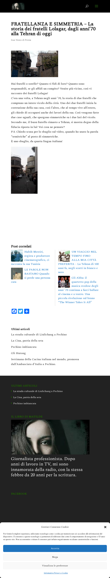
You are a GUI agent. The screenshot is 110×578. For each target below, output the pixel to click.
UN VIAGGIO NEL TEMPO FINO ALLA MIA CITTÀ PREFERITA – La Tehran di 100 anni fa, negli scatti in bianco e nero (78, 262)
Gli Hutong (18, 353)
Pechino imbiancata (23, 347)
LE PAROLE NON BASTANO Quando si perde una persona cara (30, 276)
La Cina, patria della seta (27, 341)
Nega (55, 557)
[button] (105, 527)
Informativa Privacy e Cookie (56, 573)
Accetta (55, 548)
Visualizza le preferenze (55, 565)
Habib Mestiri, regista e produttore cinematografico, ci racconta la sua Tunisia (30, 258)
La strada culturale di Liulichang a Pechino (39, 334)
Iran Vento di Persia (21, 40)
